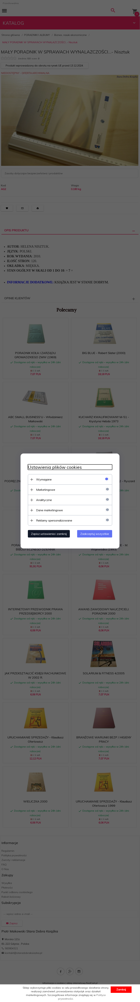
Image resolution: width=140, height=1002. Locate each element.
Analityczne (44, 500)
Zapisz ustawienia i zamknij (49, 534)
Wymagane (44, 479)
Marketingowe (45, 489)
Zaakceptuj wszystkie (94, 534)
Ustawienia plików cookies (55, 467)
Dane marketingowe (49, 510)
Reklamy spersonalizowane (54, 520)
